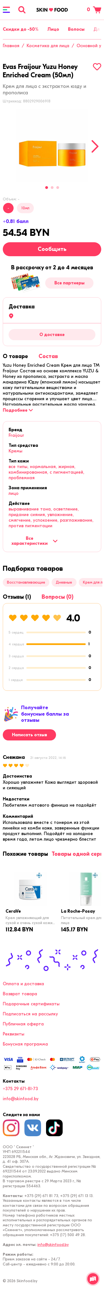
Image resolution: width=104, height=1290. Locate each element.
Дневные (64, 582)
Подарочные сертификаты (31, 1003)
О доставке (52, 334)
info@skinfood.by (21, 1098)
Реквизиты (13, 1034)
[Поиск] (22, 9)
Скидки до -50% (21, 29)
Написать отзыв (29, 734)
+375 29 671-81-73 (20, 1088)
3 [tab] (57, 187)
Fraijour (16, 435)
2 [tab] (52, 187)
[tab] (15, 356)
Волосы (76, 29)
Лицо (53, 29)
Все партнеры (69, 283)
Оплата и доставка (23, 983)
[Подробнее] (18, 410)
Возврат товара (20, 993)
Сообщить (52, 249)
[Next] (95, 146)
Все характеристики (34, 541)
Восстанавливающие (26, 582)
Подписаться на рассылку (30, 1013)
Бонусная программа (25, 1044)
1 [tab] (46, 187)
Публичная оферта (23, 1024)
